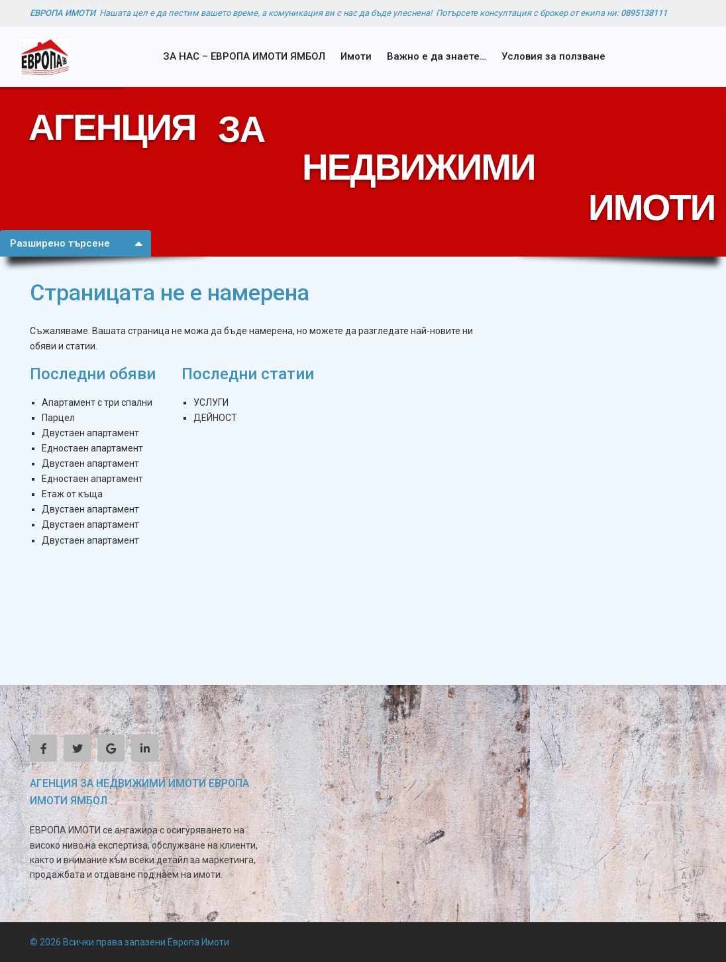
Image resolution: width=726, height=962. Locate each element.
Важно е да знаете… (436, 56)
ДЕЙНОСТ (215, 417)
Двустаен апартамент (90, 433)
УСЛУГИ (211, 402)
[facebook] (43, 748)
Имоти (356, 56)
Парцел (58, 417)
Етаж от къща (72, 494)
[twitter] (77, 748)
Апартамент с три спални (97, 402)
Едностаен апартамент (92, 448)
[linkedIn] (144, 748)
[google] (111, 748)
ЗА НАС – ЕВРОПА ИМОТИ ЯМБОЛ (244, 56)
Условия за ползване (553, 56)
